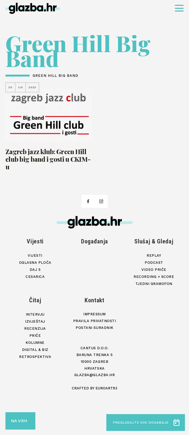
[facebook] (88, 201)
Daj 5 (35, 270)
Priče (35, 336)
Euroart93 (106, 388)
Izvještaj (35, 321)
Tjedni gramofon (153, 284)
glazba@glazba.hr (94, 375)
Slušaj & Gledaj (153, 241)
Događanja (94, 241)
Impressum (94, 314)
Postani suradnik (94, 328)
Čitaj (35, 300)
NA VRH (19, 420)
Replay (154, 255)
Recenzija (35, 328)
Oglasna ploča (35, 263)
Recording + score (154, 277)
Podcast (154, 263)
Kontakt (94, 300)
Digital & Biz (35, 350)
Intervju (35, 314)
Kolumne (35, 343)
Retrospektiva (35, 357)
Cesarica (35, 277)
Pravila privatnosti (94, 321)
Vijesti (35, 241)
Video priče (153, 270)
